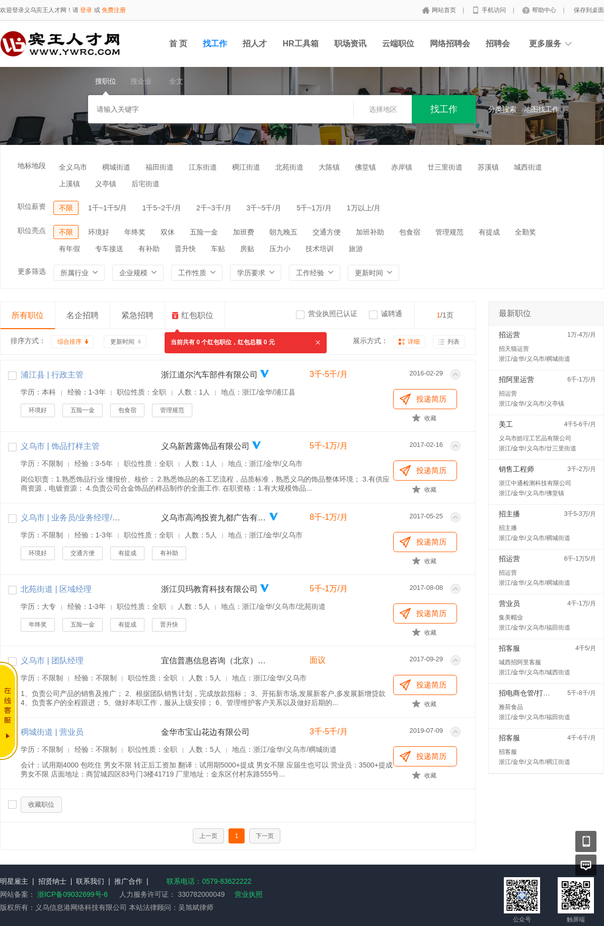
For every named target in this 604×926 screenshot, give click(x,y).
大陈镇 (329, 167)
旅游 (356, 249)
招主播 (509, 514)
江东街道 (203, 167)
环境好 (98, 232)
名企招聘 (82, 315)
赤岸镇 (401, 167)
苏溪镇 (488, 167)
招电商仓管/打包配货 (531, 693)
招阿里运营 (516, 379)
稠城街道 (116, 167)
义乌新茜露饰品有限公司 (205, 446)
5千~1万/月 (314, 208)
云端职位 (398, 43)
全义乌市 (73, 167)
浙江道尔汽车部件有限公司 (209, 374)
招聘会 (498, 43)
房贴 (247, 249)
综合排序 (69, 341)
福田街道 (159, 167)
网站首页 (445, 10)
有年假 (69, 249)
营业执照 (249, 894)
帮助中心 (545, 10)
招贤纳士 (52, 881)
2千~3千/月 (214, 208)
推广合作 (128, 881)
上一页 (208, 835)
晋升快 (185, 249)
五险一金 (204, 232)
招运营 (509, 335)
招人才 (255, 43)
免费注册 (114, 10)
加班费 (243, 232)
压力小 (279, 249)
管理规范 (449, 232)
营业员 (509, 603)
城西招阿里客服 (520, 662)
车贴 (218, 249)
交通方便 (327, 232)
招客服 (509, 648)
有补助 (149, 249)
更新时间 (122, 341)
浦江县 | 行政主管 (52, 374)
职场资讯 (350, 43)
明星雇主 (14, 881)
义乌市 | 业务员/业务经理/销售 (74, 517)
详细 (414, 341)
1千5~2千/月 (161, 208)
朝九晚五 (283, 232)
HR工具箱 (300, 43)
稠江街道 (246, 167)
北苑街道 (289, 167)
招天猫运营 (514, 348)
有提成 (489, 232)
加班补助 (370, 232)
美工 (506, 424)
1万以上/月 (364, 208)
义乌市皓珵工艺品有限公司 (535, 438)
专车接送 (109, 249)
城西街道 (528, 167)
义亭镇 (105, 184)
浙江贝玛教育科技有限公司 (209, 589)
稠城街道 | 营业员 (52, 732)
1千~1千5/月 (107, 208)
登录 (86, 10)
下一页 (265, 835)
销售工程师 (516, 469)
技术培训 (320, 249)
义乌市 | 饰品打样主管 (60, 446)
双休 (168, 232)
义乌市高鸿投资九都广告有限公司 (214, 517)
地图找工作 (541, 109)
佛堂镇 (365, 167)
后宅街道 (145, 184)
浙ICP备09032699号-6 (72, 894)
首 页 (178, 43)
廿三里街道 (445, 167)
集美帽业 (511, 617)
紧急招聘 (137, 315)
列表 (453, 341)
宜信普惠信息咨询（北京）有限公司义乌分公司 (214, 660)
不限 (66, 208)
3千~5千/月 (264, 208)
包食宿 (409, 232)
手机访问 (494, 10)
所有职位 (28, 315)
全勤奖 (525, 232)
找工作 (215, 43)
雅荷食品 (511, 707)
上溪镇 (69, 184)
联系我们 (90, 881)
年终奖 (134, 232)
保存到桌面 (589, 10)
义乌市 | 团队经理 (52, 660)
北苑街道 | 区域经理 (56, 589)
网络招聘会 (450, 43)
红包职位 (197, 315)
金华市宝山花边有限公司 (205, 732)
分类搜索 (502, 109)
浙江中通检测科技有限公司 (535, 483)
